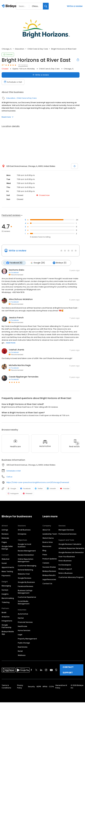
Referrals (5, 538)
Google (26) (37, 262)
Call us (9, 476)
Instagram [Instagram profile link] (13, 493)
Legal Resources (49, 579)
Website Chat (24, 574)
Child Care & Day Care (37, 49)
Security (31, 686)
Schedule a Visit (13, 470)
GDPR (38, 686)
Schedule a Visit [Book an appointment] (13, 82)
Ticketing (5, 602)
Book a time (47, 542)
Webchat (5, 559)
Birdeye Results (49, 575)
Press (44, 554)
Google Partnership (6, 626)
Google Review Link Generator (71, 552)
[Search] (46, 6)
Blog (44, 550)
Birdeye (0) (59, 262)
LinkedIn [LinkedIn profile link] (51, 488)
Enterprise (22, 534)
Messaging (6, 586)
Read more (7, 117)
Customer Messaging (27, 565)
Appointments (8, 567)
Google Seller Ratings (7, 547)
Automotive (23, 614)
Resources (46, 546)
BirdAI (4, 612)
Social (4, 563)
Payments (6, 575)
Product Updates (49, 559)
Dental (21, 618)
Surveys (5, 590)
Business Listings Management (25, 591)
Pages (4, 542)
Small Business (24, 530)
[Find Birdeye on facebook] (31, 670)
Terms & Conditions (6, 686)
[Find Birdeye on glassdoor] (56, 670)
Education (19, 49)
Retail (20, 651)
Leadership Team (49, 534)
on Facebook (14, 272)
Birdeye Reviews (49, 571)
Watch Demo (48, 538)
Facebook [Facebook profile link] (25, 488)
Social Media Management (23, 602)
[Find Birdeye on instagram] (46, 670)
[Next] (77, 443)
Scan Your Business (67, 556)
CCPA (51, 686)
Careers (45, 563)
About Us (46, 530)
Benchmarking (8, 598)
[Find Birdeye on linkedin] (41, 670)
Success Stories (49, 567)
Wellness (21, 655)
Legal (20, 634)
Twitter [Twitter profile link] (39, 488)
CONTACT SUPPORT (68, 670)
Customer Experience (27, 597)
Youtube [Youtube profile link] (64, 488)
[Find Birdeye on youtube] (51, 670)
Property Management (27, 639)
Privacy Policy (20, 686)
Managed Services (66, 530)
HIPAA (45, 686)
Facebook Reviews (25, 586)
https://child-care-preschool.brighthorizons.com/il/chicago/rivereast (37, 482)
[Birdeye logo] (9, 6)
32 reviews (23, 65)
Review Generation (26, 555)
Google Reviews (24, 578)
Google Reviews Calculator (70, 544)
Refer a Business (66, 573)
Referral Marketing (25, 570)
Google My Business (26, 582)
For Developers (65, 565)
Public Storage (24, 643)
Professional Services (67, 534)
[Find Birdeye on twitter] (36, 670)
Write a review (75, 6)
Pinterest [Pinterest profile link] (27, 493)
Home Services (24, 630)
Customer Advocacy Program (71, 577)
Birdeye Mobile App (8, 632)
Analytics (5, 616)
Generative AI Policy (61, 686)
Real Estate (22, 647)
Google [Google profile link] (12, 488)
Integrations (7, 621)
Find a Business (65, 561)
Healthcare (22, 626)
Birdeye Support (65, 569)
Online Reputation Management (25, 560)
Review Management (27, 551)
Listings (5, 530)
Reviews (5, 534)
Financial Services (25, 622)
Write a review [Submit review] (40, 74)
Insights (5, 594)
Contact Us (47, 583)
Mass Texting (7, 571)
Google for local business (24, 545)
